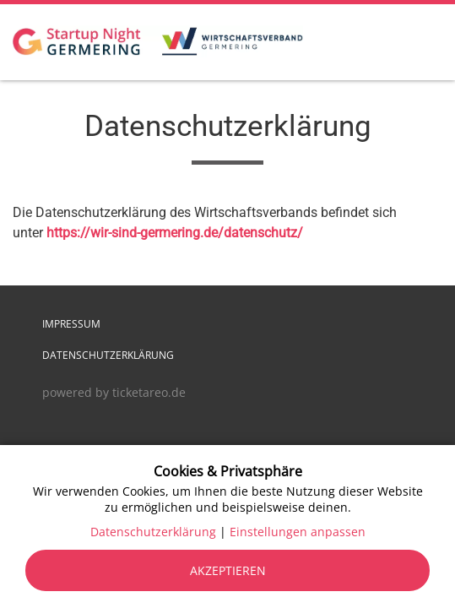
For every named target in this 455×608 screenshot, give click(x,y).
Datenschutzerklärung (108, 355)
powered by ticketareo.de (114, 392)
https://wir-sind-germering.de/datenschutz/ (174, 233)
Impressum (71, 324)
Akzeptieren (228, 570)
